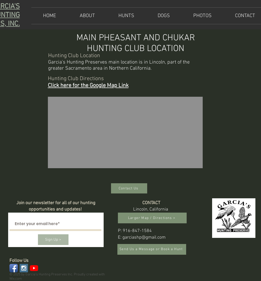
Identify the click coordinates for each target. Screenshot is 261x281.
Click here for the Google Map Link (88, 85)
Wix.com (15, 279)
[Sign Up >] (53, 239)
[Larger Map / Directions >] (152, 218)
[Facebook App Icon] (13, 268)
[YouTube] (34, 268)
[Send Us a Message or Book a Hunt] (151, 249)
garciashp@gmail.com (144, 237)
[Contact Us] (129, 188)
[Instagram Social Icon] (24, 268)
